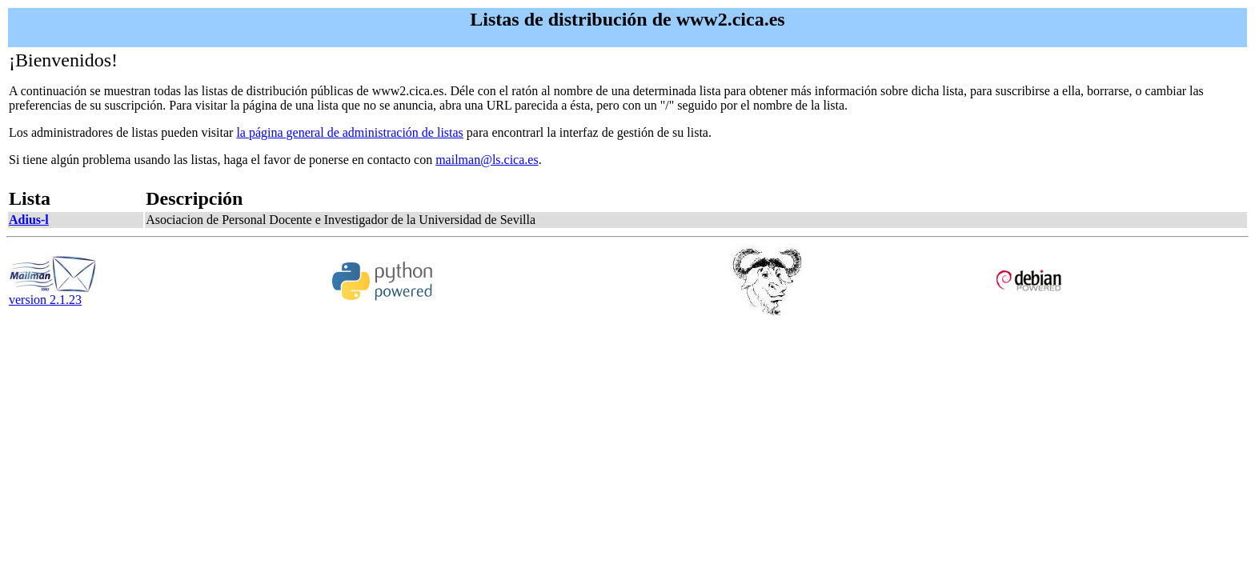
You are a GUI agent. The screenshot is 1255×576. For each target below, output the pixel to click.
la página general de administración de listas (349, 132)
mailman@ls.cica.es (486, 159)
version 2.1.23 (53, 294)
